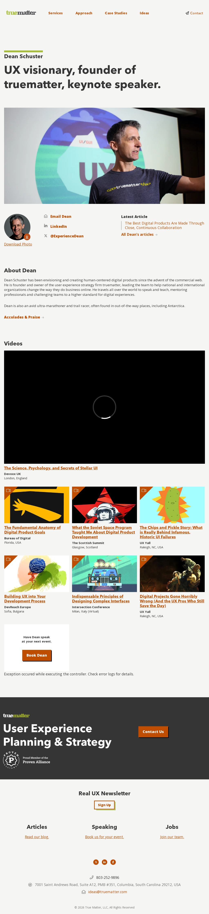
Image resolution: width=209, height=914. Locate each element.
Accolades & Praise (22, 317)
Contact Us (153, 731)
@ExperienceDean (67, 236)
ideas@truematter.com (107, 891)
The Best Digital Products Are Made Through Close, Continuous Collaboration (164, 225)
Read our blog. (37, 836)
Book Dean (37, 655)
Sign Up (104, 805)
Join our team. (172, 836)
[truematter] (21, 12)
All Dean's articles (137, 234)
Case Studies (116, 13)
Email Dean (60, 216)
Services (55, 13)
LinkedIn (58, 226)
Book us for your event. (104, 836)
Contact (196, 13)
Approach (84, 13)
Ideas (144, 13)
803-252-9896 (107, 877)
